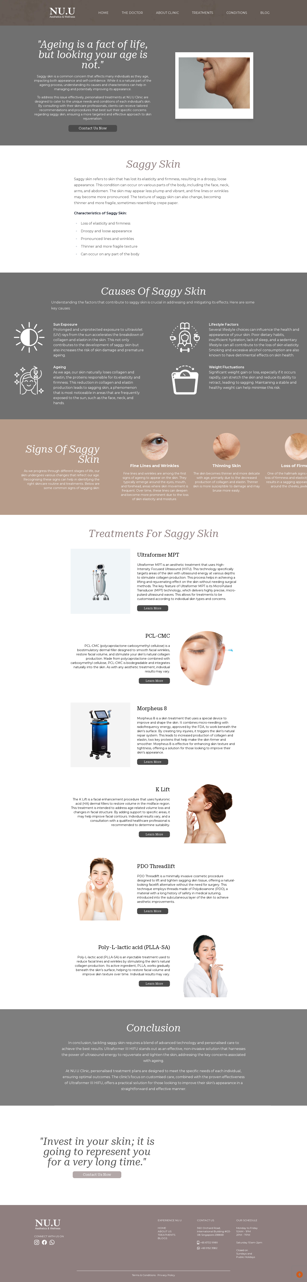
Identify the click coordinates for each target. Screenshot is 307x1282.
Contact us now (93, 128)
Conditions (236, 13)
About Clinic (167, 13)
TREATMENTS (166, 1234)
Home (162, 1228)
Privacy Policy (166, 1275)
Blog (264, 13)
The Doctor (132, 13)
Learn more (152, 608)
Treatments (202, 13)
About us (164, 1231)
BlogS (162, 1238)
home (103, 13)
